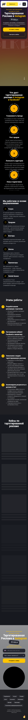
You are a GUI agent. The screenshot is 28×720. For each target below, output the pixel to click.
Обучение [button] (20, 699)
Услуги (15, 696)
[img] (20, 4)
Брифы (9, 702)
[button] (12, 4)
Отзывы (21, 696)
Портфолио (7, 696)
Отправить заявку (14, 660)
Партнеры (17, 702)
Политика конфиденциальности (13, 705)
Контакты (12, 699)
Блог (5, 699)
